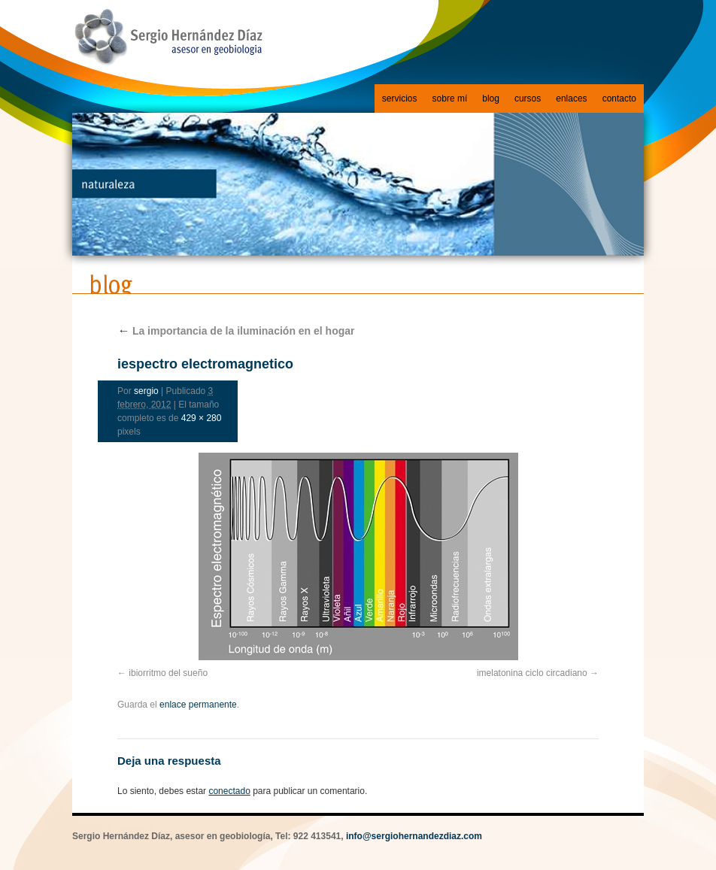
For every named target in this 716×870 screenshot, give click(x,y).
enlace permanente (198, 704)
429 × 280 (201, 418)
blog (490, 98)
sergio (146, 391)
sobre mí (450, 98)
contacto (619, 98)
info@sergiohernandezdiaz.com (414, 836)
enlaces (571, 98)
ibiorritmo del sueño (168, 673)
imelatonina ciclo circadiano (532, 673)
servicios (399, 98)
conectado (229, 791)
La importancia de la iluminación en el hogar (236, 331)
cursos (527, 98)
